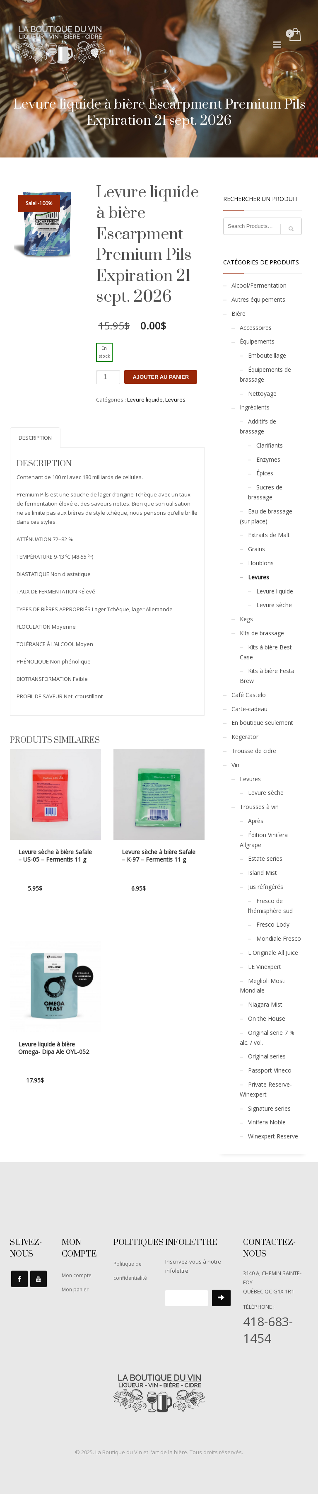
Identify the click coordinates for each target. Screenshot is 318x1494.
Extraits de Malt (269, 535)
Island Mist (262, 873)
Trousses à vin (259, 807)
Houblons (261, 563)
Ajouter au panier (160, 377)
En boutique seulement (262, 722)
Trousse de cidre (253, 751)
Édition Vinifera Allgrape (264, 840)
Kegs (246, 619)
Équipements (257, 341)
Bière (238, 313)
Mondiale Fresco (278, 938)
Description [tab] (35, 437)
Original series (267, 1056)
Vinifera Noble (267, 1122)
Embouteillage (267, 355)
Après (255, 821)
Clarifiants (269, 445)
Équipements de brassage (265, 374)
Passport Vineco (270, 1070)
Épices (264, 473)
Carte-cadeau (249, 709)
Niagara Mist (265, 1004)
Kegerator (244, 737)
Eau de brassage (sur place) (266, 516)
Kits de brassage (262, 633)
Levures (175, 399)
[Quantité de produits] (108, 377)
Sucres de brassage (265, 492)
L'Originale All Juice (273, 952)
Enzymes (268, 459)
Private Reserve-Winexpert (266, 1089)
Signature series (269, 1108)
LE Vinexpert (264, 967)
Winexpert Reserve (273, 1136)
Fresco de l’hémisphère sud (270, 906)
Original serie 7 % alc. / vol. (267, 1037)
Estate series (265, 858)
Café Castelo (248, 695)
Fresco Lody (272, 924)
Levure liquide (145, 399)
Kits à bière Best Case (266, 652)
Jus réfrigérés (265, 887)
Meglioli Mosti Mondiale (263, 986)
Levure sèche (274, 605)
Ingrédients (255, 407)
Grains (256, 549)
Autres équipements (258, 299)
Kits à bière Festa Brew (267, 676)
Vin (235, 765)
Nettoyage (262, 393)
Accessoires (256, 328)
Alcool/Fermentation (259, 285)
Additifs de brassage (258, 426)
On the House (266, 1018)
